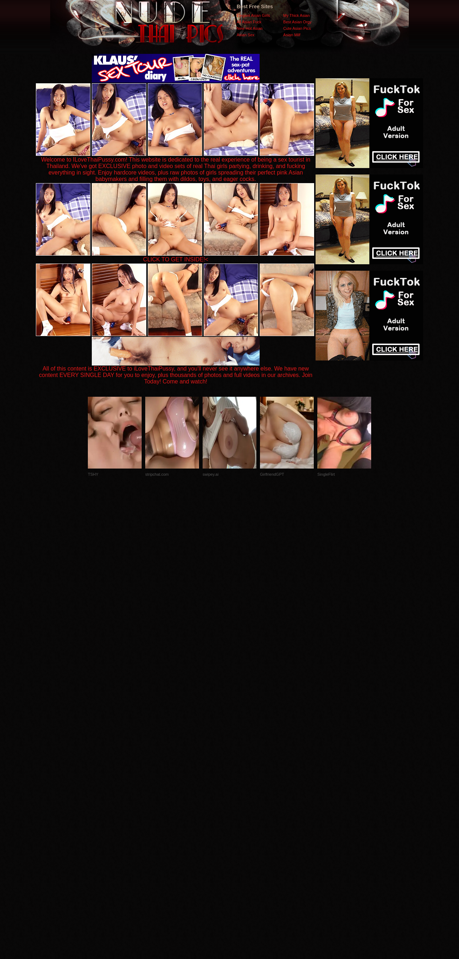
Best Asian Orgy (297, 22)
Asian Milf (292, 35)
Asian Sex (246, 35)
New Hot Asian (249, 28)
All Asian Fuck (249, 22)
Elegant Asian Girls (253, 15)
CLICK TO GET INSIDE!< (175, 259)
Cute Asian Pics (297, 28)
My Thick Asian (296, 15)
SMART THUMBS (242, 816)
